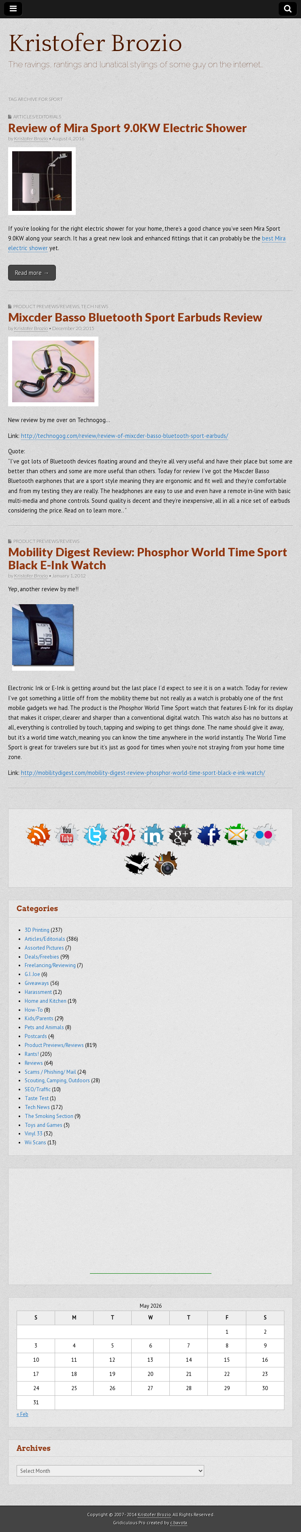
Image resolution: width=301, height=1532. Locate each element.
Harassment (38, 992)
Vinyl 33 (34, 1133)
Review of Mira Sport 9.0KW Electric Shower (127, 128)
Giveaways (37, 983)
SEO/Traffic (38, 1089)
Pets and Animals (44, 1027)
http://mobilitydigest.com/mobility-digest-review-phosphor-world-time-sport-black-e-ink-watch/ (143, 773)
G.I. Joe (32, 974)
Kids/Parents (39, 1018)
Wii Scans (35, 1142)
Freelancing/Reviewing (50, 965)
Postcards (36, 1036)
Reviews (34, 1063)
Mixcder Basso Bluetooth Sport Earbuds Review (135, 317)
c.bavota (178, 1522)
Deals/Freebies (42, 956)
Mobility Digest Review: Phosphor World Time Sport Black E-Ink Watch (147, 558)
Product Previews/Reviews (46, 306)
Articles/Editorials (37, 116)
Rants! (32, 1054)
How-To (34, 1009)
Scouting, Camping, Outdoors (57, 1080)
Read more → (32, 273)
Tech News (94, 306)
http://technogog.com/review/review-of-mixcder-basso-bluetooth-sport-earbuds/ (124, 436)
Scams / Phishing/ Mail (50, 1072)
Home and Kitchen (45, 1001)
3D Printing (37, 930)
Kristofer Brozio (95, 44)
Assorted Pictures (44, 947)
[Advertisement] (150, 1223)
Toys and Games (43, 1125)
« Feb (22, 1414)
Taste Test (37, 1098)
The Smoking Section (49, 1116)
